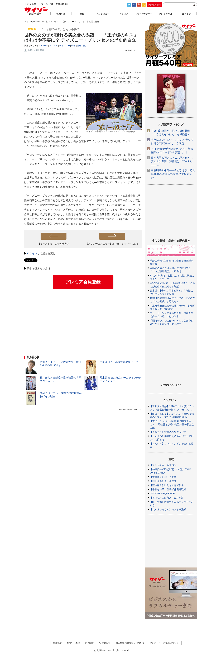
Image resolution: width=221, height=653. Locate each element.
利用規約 (89, 643)
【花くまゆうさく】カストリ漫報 (168, 509)
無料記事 (60, 14)
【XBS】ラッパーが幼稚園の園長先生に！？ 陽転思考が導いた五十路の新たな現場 (172, 424)
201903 (44, 45)
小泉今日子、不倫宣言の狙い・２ (119, 362)
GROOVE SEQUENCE (162, 493)
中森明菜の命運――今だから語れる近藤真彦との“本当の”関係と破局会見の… (173, 174)
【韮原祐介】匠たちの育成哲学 (167, 485)
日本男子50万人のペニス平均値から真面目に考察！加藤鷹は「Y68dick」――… (172, 161)
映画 (73, 45)
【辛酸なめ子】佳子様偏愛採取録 (168, 489)
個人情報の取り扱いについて (130, 643)
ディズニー (64, 45)
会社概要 (57, 643)
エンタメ (53, 45)
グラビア (123, 14)
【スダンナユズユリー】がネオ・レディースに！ (112, 243)
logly (138, 409)
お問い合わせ (73, 643)
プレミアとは (165, 14)
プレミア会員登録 (82, 282)
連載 (82, 14)
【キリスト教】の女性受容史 (53, 243)
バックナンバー (144, 14)
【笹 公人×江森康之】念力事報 (166, 497)
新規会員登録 (154, 4)
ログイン (32, 253)
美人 (85, 45)
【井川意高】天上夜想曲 (163, 481)
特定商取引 (104, 643)
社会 (79, 45)
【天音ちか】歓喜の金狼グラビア (168, 432)
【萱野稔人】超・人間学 (163, 477)
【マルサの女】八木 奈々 (163, 465)
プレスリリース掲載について (164, 643)
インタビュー (102, 14)
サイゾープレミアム (36, 11)
